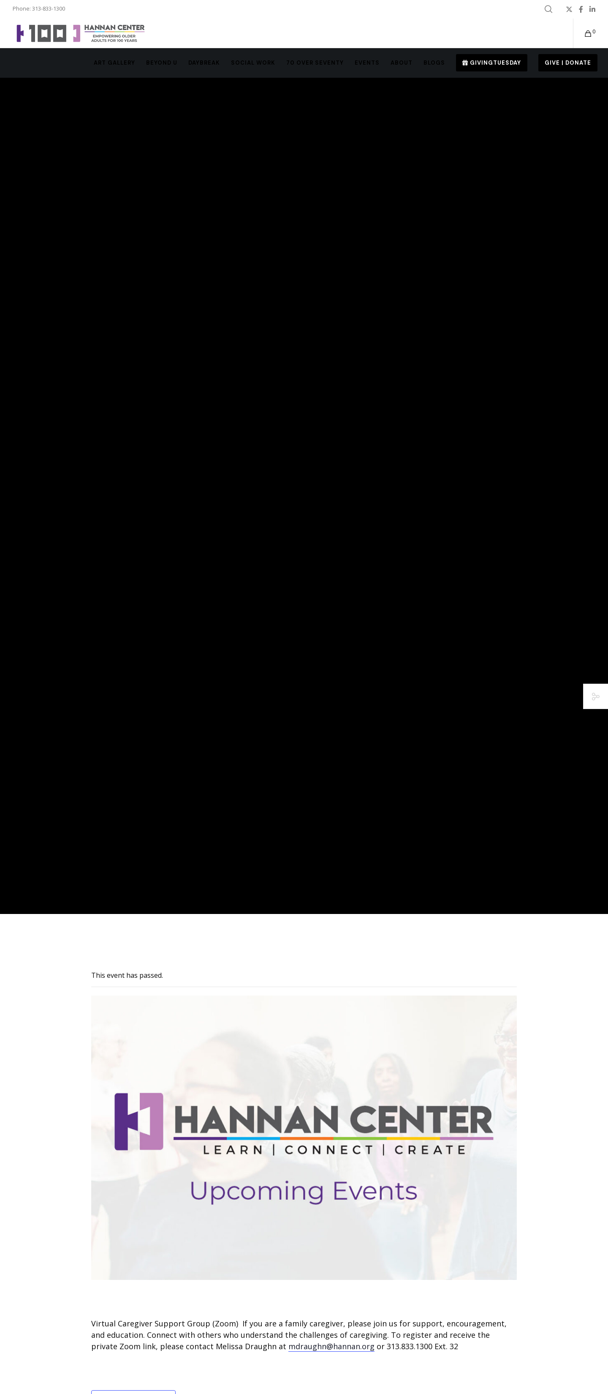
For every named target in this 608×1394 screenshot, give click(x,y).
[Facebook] (581, 9)
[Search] (548, 9)
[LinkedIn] (592, 9)
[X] (569, 9)
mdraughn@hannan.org (331, 1346)
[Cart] (582, 33)
